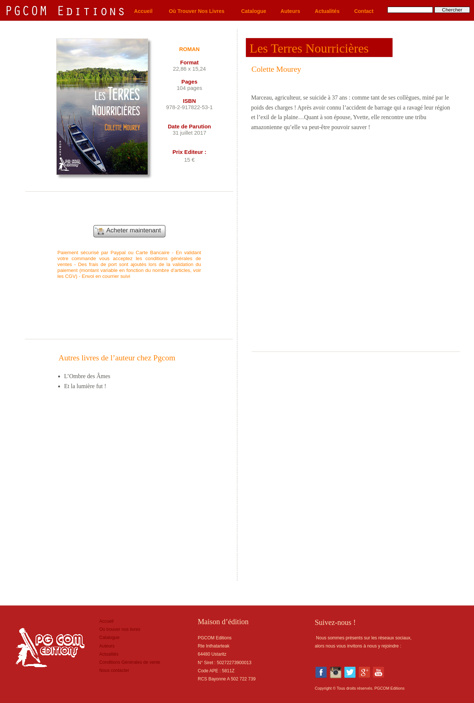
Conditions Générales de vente (129, 662)
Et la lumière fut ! (85, 386)
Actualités (108, 654)
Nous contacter (114, 670)
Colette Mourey (276, 69)
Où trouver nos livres (119, 629)
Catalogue (109, 637)
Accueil (106, 621)
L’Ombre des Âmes (87, 376)
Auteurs (106, 646)
